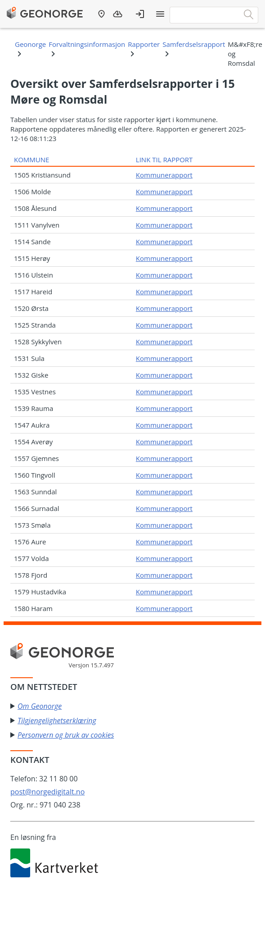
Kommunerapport (164, 174)
